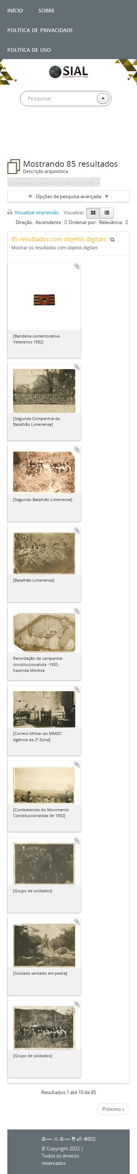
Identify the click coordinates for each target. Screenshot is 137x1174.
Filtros (23, 145)
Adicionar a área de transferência (77, 266)
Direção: (24, 222)
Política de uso (29, 49)
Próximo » (113, 1109)
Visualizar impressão (33, 212)
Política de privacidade (40, 29)
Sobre (46, 10)
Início (15, 10)
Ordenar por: (83, 222)
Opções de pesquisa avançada (68, 196)
